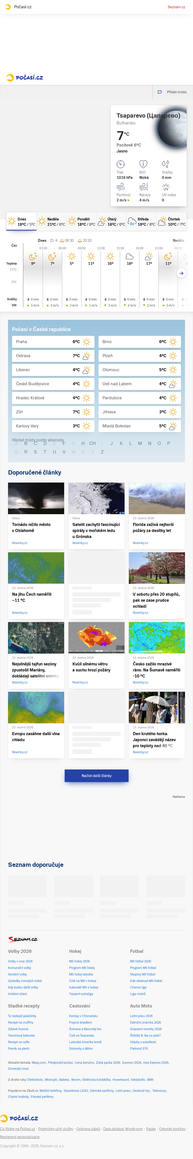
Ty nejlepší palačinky (22, 1016)
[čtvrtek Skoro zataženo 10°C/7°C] (172, 221)
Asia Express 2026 (155, 1062)
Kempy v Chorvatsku (83, 1016)
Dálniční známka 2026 (145, 1022)
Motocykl (51, 1079)
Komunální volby (19, 968)
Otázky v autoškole (143, 1042)
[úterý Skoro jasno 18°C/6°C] (111, 221)
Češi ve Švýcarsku (81, 1035)
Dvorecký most (18, 1068)
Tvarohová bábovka (21, 1035)
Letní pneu (123, 1091)
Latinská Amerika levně (85, 1042)
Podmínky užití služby (55, 1129)
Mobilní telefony (51, 1091)
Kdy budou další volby (23, 987)
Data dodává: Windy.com (123, 1129)
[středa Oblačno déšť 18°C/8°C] (142, 221)
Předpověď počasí (60, 1062)
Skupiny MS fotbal (142, 974)
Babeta (64, 1079)
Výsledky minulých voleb (25, 981)
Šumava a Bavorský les (85, 1029)
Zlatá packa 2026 (108, 1062)
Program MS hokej (82, 968)
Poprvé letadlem (80, 1022)
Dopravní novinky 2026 (146, 1029)
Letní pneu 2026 (141, 1016)
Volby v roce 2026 (20, 961)
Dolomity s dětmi (81, 1048)
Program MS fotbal (143, 968)
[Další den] (181, 273)
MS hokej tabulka (81, 974)
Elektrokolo (35, 1079)
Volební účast (17, 994)
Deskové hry (141, 1091)
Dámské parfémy (102, 1091)
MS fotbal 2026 (140, 961)
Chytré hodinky (18, 1097)
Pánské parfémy (42, 1097)
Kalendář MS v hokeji (83, 987)
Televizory (159, 1091)
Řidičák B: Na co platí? (145, 1035)
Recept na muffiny (20, 1022)
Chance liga (138, 987)
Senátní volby (17, 974)
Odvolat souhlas (172, 1129)
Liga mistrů (138, 994)
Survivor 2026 (131, 1062)
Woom (75, 1079)
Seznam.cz (176, 7)
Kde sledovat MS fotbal (146, 981)
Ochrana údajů (88, 1129)
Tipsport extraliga (81, 994)
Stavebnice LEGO (76, 1091)
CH (92, 443)
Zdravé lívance (18, 1029)
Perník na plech (18, 1048)
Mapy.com (39, 1062)
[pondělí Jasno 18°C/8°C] (81, 221)
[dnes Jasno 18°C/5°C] (21, 221)
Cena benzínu (84, 1062)
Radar (151, 1129)
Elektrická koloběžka (96, 1079)
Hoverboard (121, 1079)
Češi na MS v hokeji (82, 981)
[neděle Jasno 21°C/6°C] (51, 221)
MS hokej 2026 (79, 961)
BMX (150, 1079)
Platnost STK (139, 1048)
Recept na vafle (19, 1042)
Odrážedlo (138, 1079)
